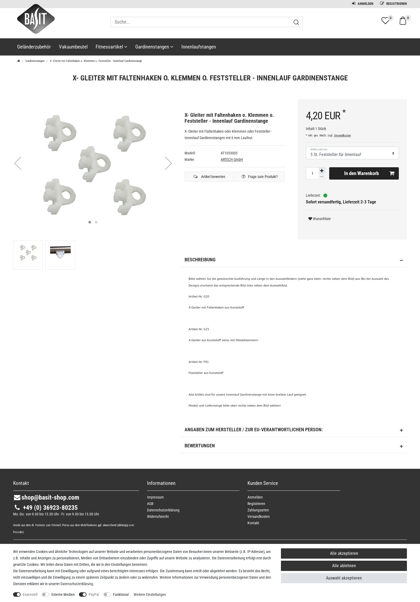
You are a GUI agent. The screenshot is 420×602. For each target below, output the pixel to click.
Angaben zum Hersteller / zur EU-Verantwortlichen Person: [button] (294, 430)
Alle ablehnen (344, 565)
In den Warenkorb (369, 173)
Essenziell (30, 594)
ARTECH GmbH (232, 159)
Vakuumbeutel (73, 47)
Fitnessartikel (111, 47)
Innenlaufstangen (198, 47)
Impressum (155, 497)
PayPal (94, 594)
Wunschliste (319, 219)
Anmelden (362, 4)
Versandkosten (342, 135)
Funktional (121, 594)
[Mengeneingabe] (312, 173)
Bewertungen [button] (294, 447)
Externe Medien (63, 594)
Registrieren (393, 4)
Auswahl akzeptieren (344, 578)
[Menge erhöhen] (322, 170)
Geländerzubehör (34, 47)
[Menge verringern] (322, 176)
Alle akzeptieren (344, 553)
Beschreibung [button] (294, 261)
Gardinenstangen (154, 47)
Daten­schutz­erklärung (163, 510)
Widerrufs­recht (158, 516)
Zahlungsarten (258, 510)
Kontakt (253, 523)
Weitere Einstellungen (150, 594)
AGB (150, 503)
